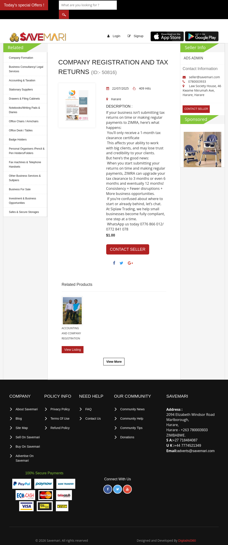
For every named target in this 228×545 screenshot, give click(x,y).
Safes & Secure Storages (24, 203)
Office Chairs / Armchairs (23, 112)
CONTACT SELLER (127, 240)
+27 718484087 (185, 429)
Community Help (131, 407)
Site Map (22, 416)
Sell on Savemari (28, 425)
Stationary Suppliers (21, 80)
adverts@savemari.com (196, 440)
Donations (127, 425)
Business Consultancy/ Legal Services (26, 60)
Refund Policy (60, 416)
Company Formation (21, 48)
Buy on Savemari (28, 434)
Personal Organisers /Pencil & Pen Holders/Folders (27, 142)
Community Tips (131, 416)
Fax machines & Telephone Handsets (25, 155)
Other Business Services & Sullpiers (25, 169)
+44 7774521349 (187, 434)
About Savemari (27, 398)
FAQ (88, 398)
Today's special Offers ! (24, 5)
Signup (138, 27)
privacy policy (60, 398)
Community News (132, 398)
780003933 (199, 419)
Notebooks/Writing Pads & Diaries (24, 101)
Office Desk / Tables (21, 121)
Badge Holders (17, 130)
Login (116, 27)
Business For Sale (20, 180)
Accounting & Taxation (22, 71)
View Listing (72, 338)
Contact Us (93, 407)
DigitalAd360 (187, 528)
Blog (19, 407)
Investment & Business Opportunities (22, 192)
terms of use (60, 407)
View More (114, 350)
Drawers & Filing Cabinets (24, 89)
